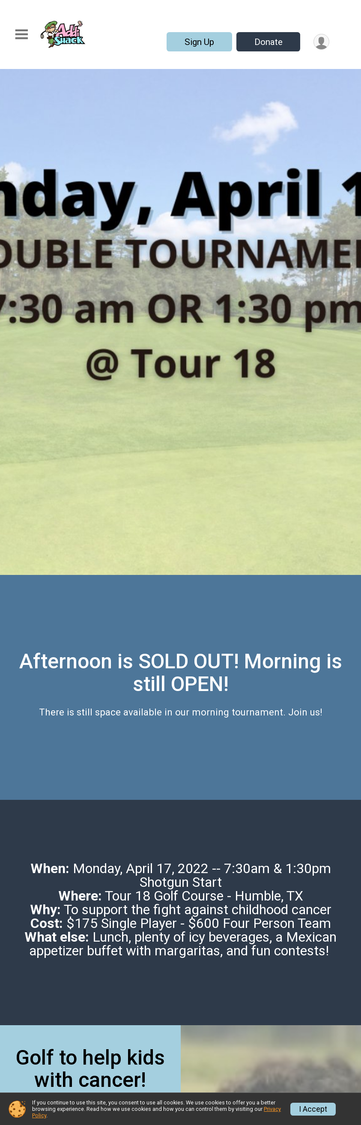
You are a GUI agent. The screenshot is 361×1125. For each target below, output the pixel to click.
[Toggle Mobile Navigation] (21, 34)
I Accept (313, 1109)
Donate (268, 42)
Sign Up (199, 42)
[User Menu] (321, 42)
